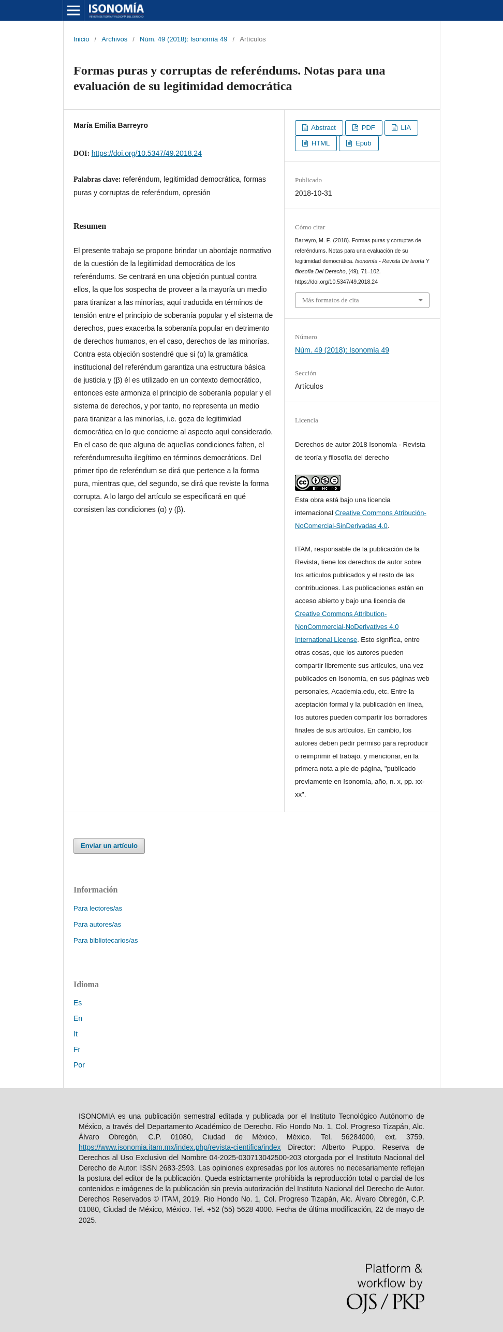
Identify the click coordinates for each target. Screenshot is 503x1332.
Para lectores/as (97, 908)
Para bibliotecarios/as (105, 940)
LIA (405, 127)
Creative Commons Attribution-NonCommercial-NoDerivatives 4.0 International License (346, 626)
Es (77, 1003)
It (75, 1034)
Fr (76, 1049)
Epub (363, 143)
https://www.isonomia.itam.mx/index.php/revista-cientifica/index (180, 1147)
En (77, 1018)
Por (79, 1065)
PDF (367, 127)
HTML (319, 143)
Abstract (322, 127)
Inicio (81, 39)
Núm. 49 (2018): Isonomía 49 (183, 39)
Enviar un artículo (109, 846)
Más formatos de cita (330, 300)
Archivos (114, 39)
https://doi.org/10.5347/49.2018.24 (147, 153)
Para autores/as (97, 924)
